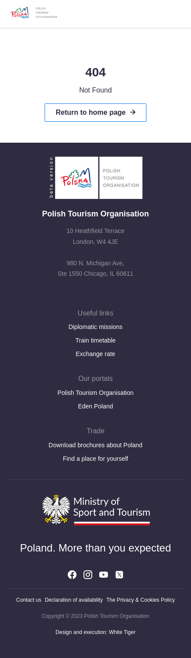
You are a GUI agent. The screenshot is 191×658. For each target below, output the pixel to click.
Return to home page (90, 112)
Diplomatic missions (96, 326)
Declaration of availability (74, 600)
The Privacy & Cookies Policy (140, 600)
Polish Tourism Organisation (95, 392)
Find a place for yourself (95, 458)
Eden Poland (95, 406)
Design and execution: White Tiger (95, 632)
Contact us (28, 600)
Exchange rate (95, 353)
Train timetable (95, 340)
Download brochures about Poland (95, 445)
